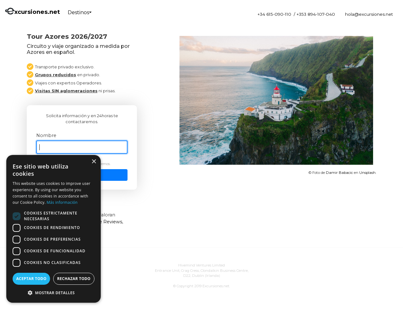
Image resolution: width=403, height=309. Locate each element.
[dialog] (53, 229)
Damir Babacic (339, 172)
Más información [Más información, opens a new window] (62, 202)
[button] (53, 292)
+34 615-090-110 (274, 14)
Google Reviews (103, 222)
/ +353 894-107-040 (314, 14)
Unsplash (367, 172)
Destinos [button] (78, 12)
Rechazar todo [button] (73, 278)
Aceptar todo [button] (31, 278)
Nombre (46, 135)
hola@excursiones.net (369, 14)
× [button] (93, 161)
